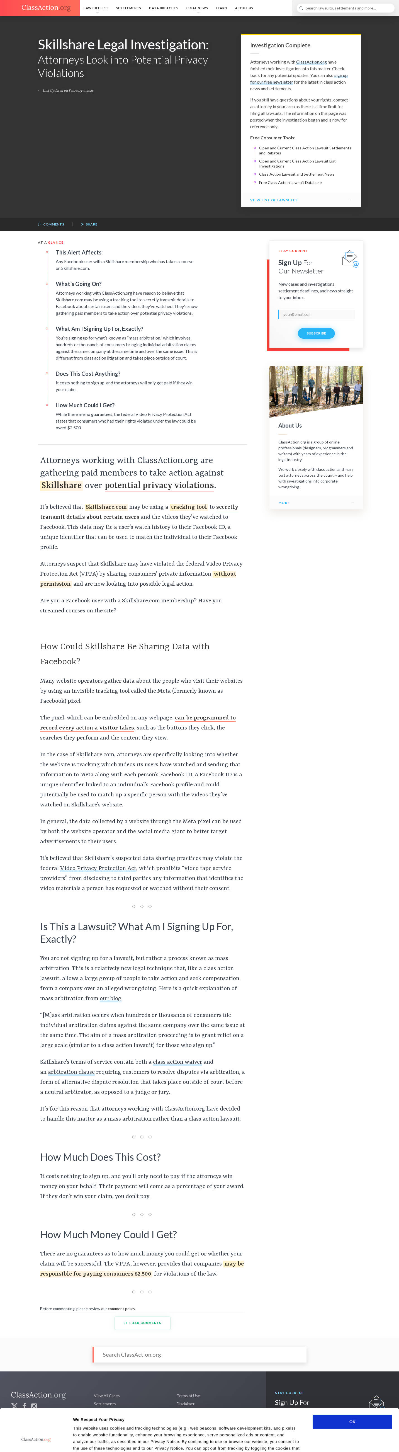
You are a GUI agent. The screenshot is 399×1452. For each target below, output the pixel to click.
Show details (292, 1441)
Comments (51, 224)
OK (352, 1385)
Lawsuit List (96, 8)
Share (89, 224)
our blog (110, 998)
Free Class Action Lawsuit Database (290, 182)
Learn (221, 8)
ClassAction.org (311, 61)
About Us (244, 8)
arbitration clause (71, 1072)
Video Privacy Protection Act (98, 868)
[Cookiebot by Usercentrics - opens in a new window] (36, 1441)
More (284, 503)
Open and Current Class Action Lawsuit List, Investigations (298, 163)
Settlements (128, 8)
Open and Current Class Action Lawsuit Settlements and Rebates (305, 150)
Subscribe (316, 333)
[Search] (346, 8)
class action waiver (177, 1062)
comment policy (121, 1308)
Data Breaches (163, 8)
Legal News (197, 8)
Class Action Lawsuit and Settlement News (297, 174)
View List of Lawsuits (274, 200)
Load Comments (142, 1323)
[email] (316, 314)
